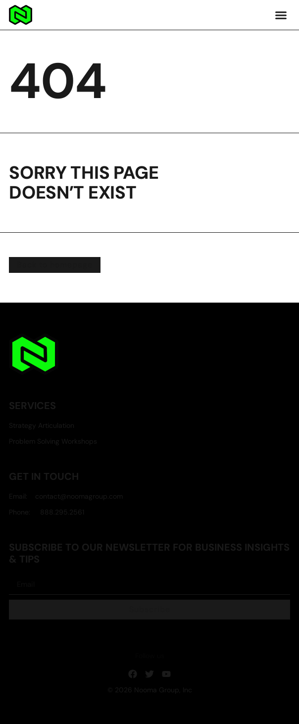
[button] (280, 14)
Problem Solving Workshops (53, 441)
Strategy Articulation (41, 425)
